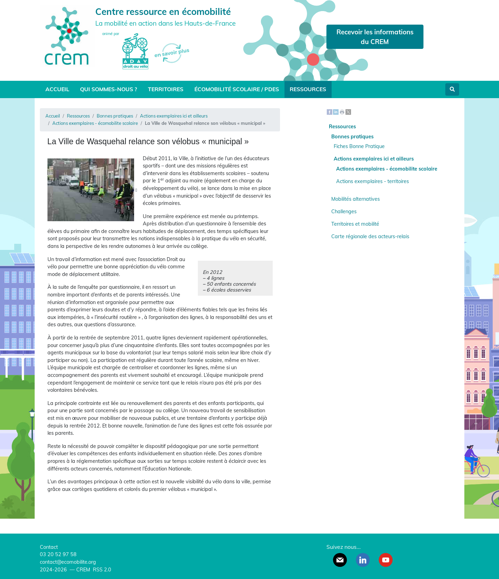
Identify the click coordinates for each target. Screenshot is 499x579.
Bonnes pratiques (115, 116)
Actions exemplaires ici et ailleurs (174, 116)
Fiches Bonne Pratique (359, 146)
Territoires (165, 89)
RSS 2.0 (101, 570)
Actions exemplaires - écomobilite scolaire (95, 123)
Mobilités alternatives (355, 199)
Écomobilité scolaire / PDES (236, 89)
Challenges (344, 211)
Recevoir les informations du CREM (374, 37)
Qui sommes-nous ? (108, 89)
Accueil (57, 89)
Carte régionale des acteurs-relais (370, 236)
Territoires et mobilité (355, 224)
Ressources (308, 89)
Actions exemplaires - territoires (372, 181)
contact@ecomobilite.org (68, 562)
